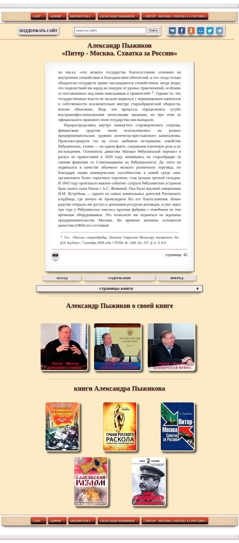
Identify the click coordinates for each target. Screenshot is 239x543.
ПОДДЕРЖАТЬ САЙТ (38, 31)
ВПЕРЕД (177, 278)
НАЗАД (62, 278)
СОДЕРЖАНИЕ (119, 278)
